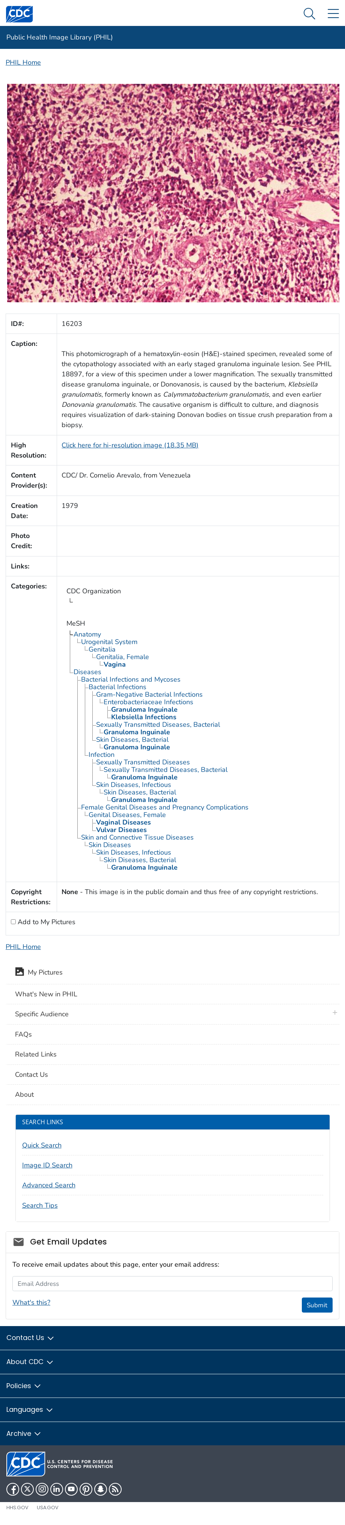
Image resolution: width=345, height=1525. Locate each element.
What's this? (31, 1302)
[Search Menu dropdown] (309, 14)
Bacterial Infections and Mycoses (131, 679)
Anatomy (87, 634)
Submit (317, 1305)
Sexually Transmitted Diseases (143, 762)
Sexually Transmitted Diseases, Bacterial (158, 724)
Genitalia (102, 649)
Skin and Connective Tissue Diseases (137, 837)
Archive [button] (24, 1433)
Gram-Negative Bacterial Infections (149, 694)
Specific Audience (42, 1014)
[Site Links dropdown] (333, 14)
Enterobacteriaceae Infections (148, 701)
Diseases (87, 671)
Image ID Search (47, 1165)
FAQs (23, 1034)
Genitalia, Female (122, 656)
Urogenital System (109, 641)
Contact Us (31, 1074)
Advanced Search (48, 1185)
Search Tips (40, 1205)
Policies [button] (24, 1385)
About (24, 1094)
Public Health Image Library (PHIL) (59, 37)
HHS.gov (17, 1507)
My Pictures (39, 973)
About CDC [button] (30, 1361)
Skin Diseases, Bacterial (132, 739)
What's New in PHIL (46, 994)
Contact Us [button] (30, 1337)
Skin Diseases (110, 844)
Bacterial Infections (117, 686)
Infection (101, 754)
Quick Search (42, 1145)
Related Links (36, 1054)
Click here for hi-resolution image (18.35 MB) (130, 445)
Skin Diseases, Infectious (133, 784)
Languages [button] (30, 1409)
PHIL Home (23, 62)
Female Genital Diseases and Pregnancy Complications (165, 807)
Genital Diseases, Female (127, 814)
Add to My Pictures (45, 921)
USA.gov (48, 1507)
